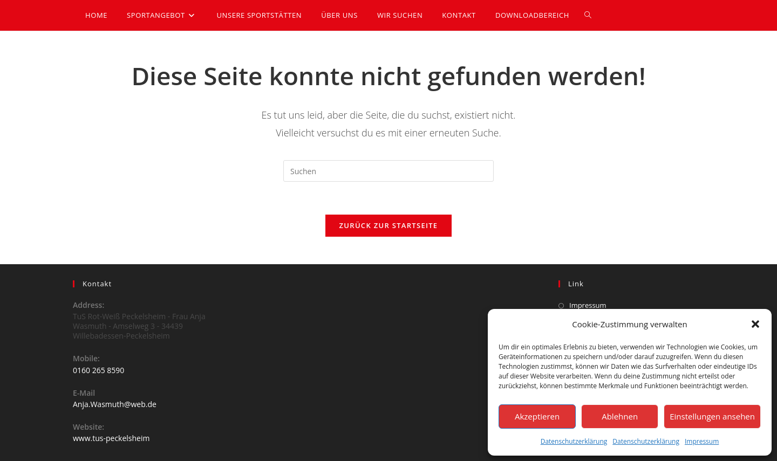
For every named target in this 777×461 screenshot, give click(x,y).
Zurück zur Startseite (388, 225)
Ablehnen (620, 416)
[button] (755, 324)
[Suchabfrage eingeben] (388, 171)
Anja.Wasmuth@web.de (114, 404)
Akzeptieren (537, 416)
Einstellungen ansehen (712, 416)
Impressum (702, 441)
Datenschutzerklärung (574, 441)
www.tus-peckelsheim (111, 438)
